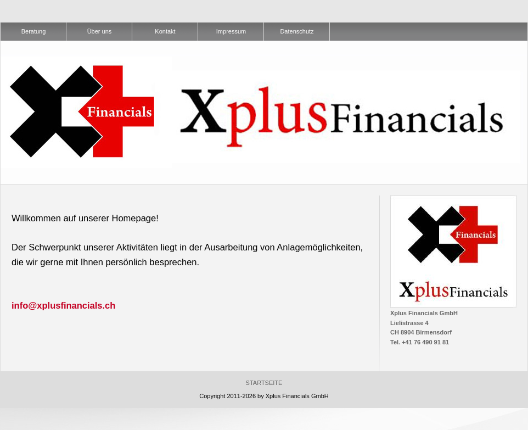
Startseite (264, 382)
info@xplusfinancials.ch (63, 305)
